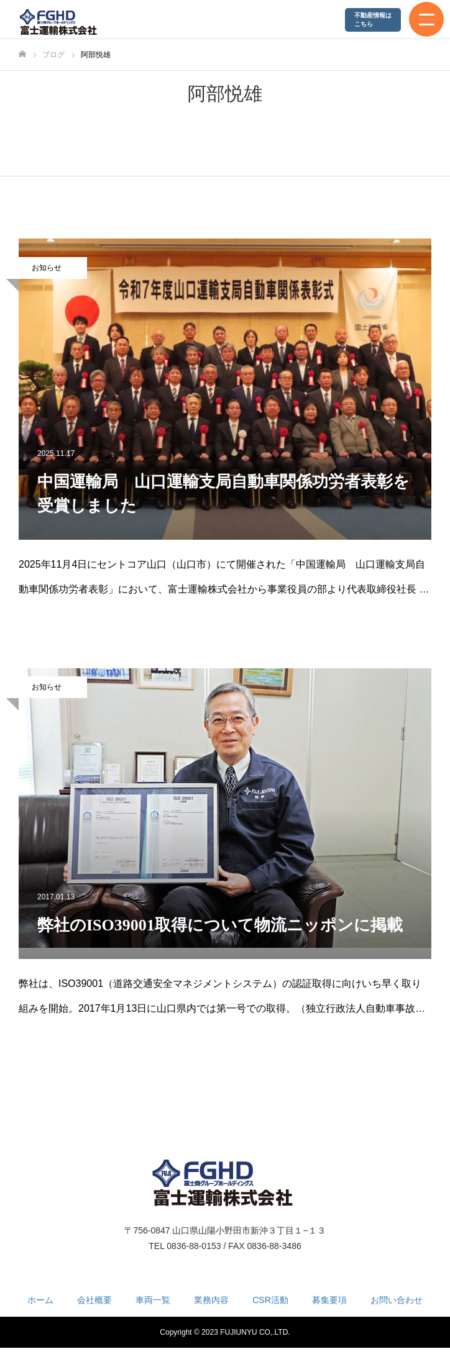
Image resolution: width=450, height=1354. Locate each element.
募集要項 (329, 1300)
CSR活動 (270, 1300)
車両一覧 (152, 1300)
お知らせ (47, 267)
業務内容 (211, 1300)
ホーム (40, 1300)
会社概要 (94, 1300)
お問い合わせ (396, 1300)
